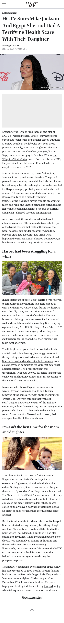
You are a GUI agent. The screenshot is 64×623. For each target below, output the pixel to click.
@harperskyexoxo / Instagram (49, 468)
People (54, 487)
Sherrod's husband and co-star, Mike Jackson (27, 361)
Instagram (45, 212)
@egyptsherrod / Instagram (50, 292)
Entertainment (9, 13)
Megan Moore (12, 45)
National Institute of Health (21, 380)
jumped (48, 586)
